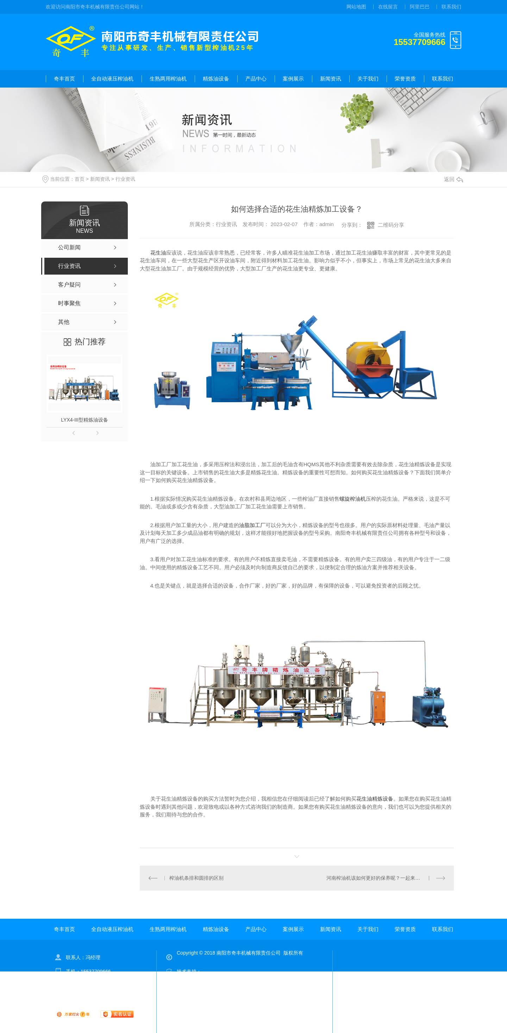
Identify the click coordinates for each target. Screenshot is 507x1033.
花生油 (158, 253)
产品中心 (256, 79)
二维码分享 (391, 225)
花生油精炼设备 (374, 799)
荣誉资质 (405, 79)
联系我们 (451, 6)
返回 (453, 179)
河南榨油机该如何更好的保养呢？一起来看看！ (378, 878)
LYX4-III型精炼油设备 (84, 420)
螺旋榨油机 (352, 499)
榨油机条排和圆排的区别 (196, 878)
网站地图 (356, 6)
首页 (79, 179)
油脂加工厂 (252, 525)
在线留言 (388, 6)
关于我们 (367, 79)
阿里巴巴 (420, 6)
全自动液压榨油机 (112, 79)
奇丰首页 (64, 79)
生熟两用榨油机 (168, 79)
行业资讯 (125, 179)
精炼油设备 (216, 79)
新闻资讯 (330, 79)
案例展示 (293, 79)
